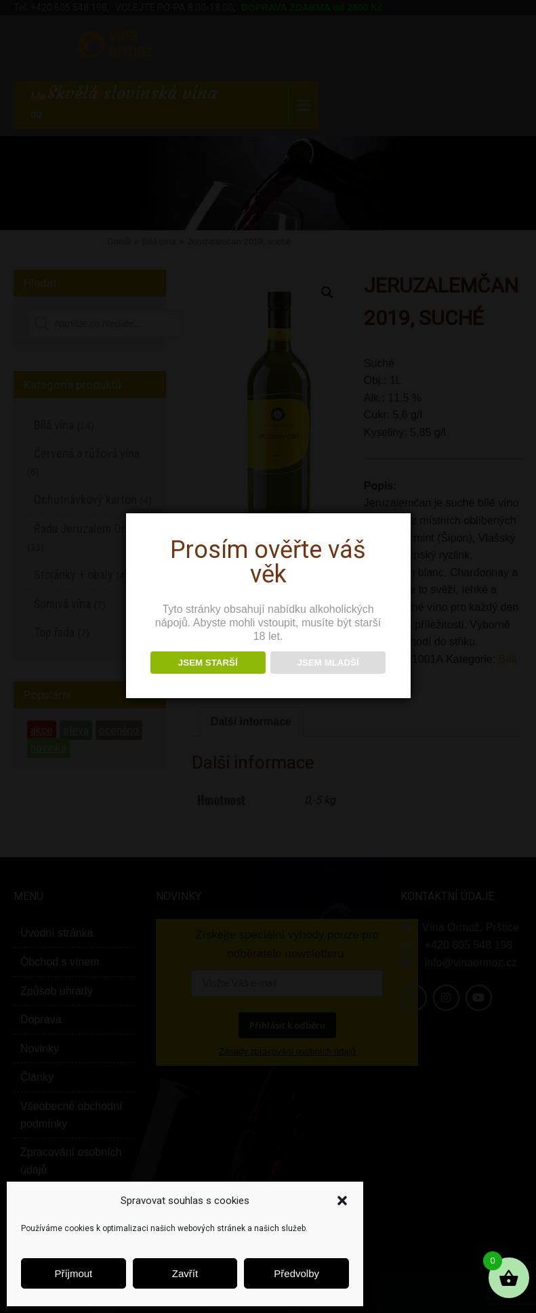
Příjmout (73, 1273)
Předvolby (296, 1273)
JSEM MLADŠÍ (328, 663)
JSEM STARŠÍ (208, 663)
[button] (342, 1200)
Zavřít (185, 1273)
